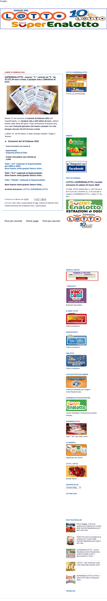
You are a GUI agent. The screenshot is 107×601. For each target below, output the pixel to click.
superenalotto (40, 206)
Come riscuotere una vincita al (18, 146)
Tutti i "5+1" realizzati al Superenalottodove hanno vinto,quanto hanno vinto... (24, 174)
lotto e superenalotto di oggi (27, 203)
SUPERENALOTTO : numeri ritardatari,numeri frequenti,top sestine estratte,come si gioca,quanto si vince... (88, 553)
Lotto (8, 159)
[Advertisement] (53, 51)
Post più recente (13, 221)
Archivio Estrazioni (13, 189)
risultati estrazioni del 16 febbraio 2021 (20, 206)
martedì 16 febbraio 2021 (38, 118)
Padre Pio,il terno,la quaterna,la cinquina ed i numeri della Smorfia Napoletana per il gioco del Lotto (89, 540)
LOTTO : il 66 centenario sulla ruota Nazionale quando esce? (88, 564)
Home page (32, 221)
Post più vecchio (51, 221)
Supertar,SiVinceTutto (16, 153)
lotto (14, 203)
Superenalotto (11, 150)
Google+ (3, 1)
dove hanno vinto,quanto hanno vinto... (24, 185)
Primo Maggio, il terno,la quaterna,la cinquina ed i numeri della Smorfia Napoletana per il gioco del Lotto (89, 527)
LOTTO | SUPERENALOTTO (35, 189)
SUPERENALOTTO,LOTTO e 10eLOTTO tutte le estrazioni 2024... (88, 578)
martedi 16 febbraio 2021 (48, 203)
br (19, 141)
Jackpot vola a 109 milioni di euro (36, 121)
